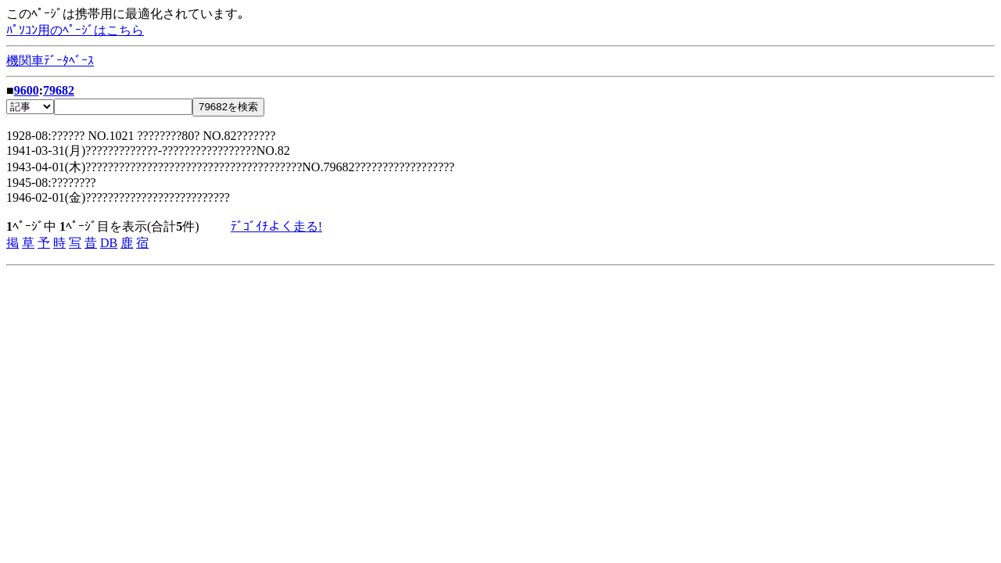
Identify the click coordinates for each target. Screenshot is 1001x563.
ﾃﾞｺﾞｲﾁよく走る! (276, 226)
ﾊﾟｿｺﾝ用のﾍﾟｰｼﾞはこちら (75, 30)
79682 (58, 90)
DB (108, 242)
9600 (26, 90)
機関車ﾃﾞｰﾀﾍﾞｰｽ (50, 60)
